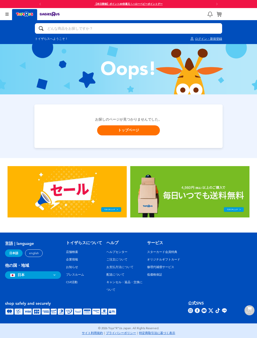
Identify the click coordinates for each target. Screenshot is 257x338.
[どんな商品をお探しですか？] (128, 28)
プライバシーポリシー (121, 333)
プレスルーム (75, 274)
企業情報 (72, 259)
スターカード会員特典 (162, 252)
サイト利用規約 (92, 333)
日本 (17, 275)
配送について (115, 274)
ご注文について (116, 259)
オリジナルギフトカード (163, 259)
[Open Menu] (7, 14)
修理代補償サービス (160, 267)
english (34, 253)
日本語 (13, 253)
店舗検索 (72, 252)
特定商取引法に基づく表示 (157, 333)
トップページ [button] (128, 130)
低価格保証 (154, 274)
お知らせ (72, 267)
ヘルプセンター (116, 252)
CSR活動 (72, 282)
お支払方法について (120, 267)
